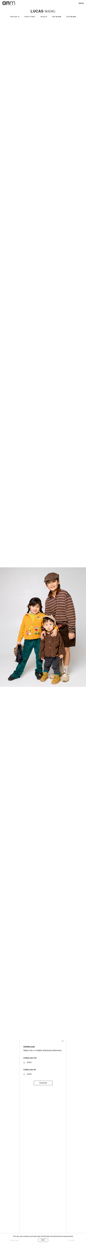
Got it (43, 1240)
